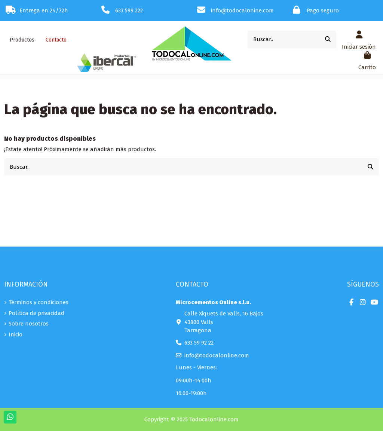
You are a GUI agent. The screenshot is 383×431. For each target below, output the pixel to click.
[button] (22, 40)
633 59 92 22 (199, 342)
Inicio (15, 334)
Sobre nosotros (29, 323)
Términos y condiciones (38, 302)
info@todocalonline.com (216, 355)
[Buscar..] (327, 39)
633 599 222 (129, 10)
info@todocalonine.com (242, 10)
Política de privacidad (36, 313)
